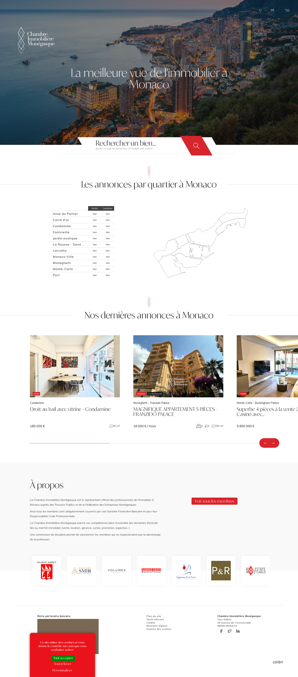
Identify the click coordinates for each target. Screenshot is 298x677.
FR (272, 10)
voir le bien (75, 381)
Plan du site (154, 616)
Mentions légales (157, 625)
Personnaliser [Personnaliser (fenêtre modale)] (62, 670)
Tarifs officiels (155, 619)
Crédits (151, 622)
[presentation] (265, 443)
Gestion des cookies (159, 629)
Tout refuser (62, 664)
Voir (95, 213)
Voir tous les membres (214, 501)
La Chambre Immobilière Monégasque (36, 40)
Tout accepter (63, 658)
